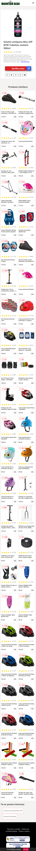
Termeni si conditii (13, 829)
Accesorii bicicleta (9, 816)
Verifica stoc (21, 68)
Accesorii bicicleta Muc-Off (12, 811)
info (15, 116)
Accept (25, 849)
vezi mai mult (25, 62)
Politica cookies (24, 831)
